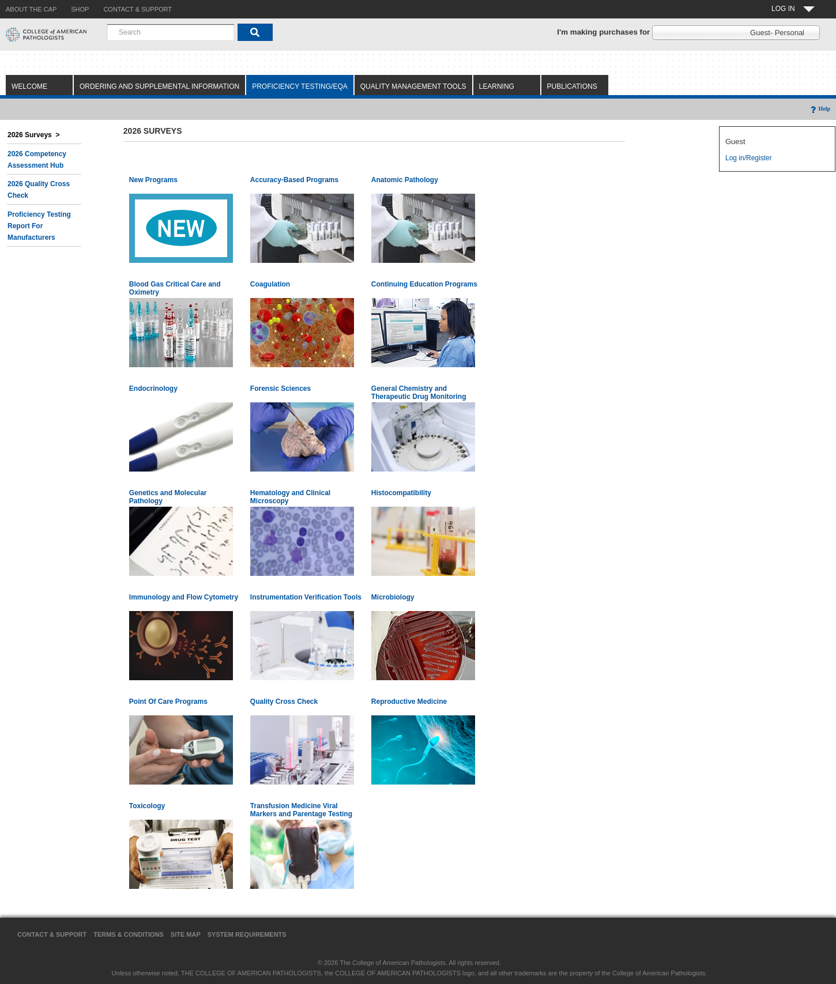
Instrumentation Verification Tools (305, 597)
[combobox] (171, 32)
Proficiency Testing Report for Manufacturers (39, 226)
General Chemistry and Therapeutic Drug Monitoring (418, 392)
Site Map (186, 934)
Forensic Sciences (280, 388)
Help (819, 108)
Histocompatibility (401, 493)
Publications (572, 86)
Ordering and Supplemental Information (159, 86)
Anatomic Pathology (404, 180)
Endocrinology (153, 388)
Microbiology (393, 597)
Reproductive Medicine (409, 702)
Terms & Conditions (128, 934)
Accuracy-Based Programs (294, 180)
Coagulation (270, 284)
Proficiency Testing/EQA (300, 86)
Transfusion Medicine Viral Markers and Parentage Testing (301, 810)
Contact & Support (51, 934)
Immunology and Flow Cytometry (183, 597)
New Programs (153, 180)
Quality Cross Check (284, 702)
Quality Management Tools (413, 86)
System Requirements (247, 934)
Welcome (29, 86)
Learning (496, 86)
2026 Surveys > (33, 135)
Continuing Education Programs (424, 284)
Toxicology (147, 806)
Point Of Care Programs (168, 702)
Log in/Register (748, 158)
